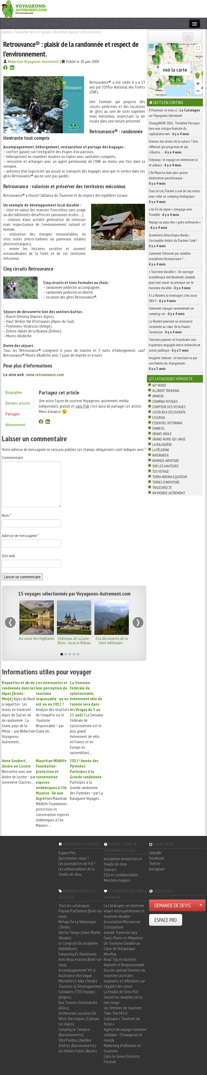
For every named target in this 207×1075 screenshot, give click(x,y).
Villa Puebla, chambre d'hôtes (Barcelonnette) (77, 1042)
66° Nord (159, 385)
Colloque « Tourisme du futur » (122, 1021)
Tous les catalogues (74, 905)
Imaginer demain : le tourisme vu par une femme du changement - (173, 363)
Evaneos (158, 428)
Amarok (158, 396)
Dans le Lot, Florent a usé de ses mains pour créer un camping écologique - (174, 196)
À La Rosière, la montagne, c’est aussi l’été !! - (173, 298)
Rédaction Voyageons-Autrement (33, 61)
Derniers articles (17, 403)
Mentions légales (117, 880)
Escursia (158, 417)
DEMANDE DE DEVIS (172, 905)
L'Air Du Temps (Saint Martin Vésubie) (79, 935)
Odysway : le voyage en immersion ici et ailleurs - (173, 162)
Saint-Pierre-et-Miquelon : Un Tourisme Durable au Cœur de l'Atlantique (124, 943)
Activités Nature (66, 31)
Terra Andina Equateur (169, 476)
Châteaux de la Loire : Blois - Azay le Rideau (74, 640)
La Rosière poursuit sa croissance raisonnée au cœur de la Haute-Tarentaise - (170, 326)
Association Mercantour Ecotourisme (122, 924)
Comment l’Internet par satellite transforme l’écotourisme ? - (170, 259)
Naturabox (160, 455)
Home (6, 31)
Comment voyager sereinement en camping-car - (171, 311)
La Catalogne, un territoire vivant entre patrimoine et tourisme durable (124, 911)
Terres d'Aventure (166, 482)
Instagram (157, 868)
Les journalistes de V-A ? (76, 863)
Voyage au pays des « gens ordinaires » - (175, 225)
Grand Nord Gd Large (168, 439)
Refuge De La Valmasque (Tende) (77, 924)
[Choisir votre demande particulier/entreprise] (201, 905)
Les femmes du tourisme (123, 1007)
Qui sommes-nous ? (73, 858)
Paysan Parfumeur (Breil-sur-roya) (80, 913)
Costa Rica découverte (169, 412)
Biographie (13, 392)
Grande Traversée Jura (120, 932)
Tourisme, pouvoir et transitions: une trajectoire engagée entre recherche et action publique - (174, 345)
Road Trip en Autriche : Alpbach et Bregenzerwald (124, 962)
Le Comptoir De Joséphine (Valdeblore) (78, 945)
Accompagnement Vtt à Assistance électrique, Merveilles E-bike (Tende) (77, 975)
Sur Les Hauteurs (165, 466)
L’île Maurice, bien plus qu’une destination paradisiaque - (168, 178)
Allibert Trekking (165, 390)
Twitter (154, 863)
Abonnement (15, 424)
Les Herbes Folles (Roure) (77, 1050)
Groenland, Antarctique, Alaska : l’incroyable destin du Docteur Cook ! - (174, 240)
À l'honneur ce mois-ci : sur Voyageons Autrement (174, 113)
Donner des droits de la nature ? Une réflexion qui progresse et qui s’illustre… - (173, 147)
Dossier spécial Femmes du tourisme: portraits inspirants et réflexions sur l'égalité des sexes (124, 978)
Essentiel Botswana (167, 423)
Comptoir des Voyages (168, 406)
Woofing (110, 954)
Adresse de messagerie (20, 535)
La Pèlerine (160, 449)
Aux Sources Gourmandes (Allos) (78, 1005)
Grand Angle (162, 433)
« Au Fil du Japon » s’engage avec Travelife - (170, 212)
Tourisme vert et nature (32, 31)
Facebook (156, 858)
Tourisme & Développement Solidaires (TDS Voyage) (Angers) (80, 991)
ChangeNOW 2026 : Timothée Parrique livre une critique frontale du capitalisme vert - (174, 128)
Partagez (12, 413)
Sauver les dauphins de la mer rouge (123, 999)
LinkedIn (155, 852)
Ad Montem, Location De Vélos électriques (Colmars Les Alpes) (78, 1018)
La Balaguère (162, 444)
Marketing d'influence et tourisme (122, 1048)
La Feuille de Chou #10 (121, 991)
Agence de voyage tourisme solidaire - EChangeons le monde (125, 1035)
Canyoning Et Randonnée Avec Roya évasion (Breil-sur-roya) (80, 959)
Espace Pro (66, 852)
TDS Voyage (160, 471)
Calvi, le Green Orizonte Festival (122, 1058)
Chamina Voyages (165, 401)
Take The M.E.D (115, 1013)
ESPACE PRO (165, 919)
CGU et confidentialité (121, 874)
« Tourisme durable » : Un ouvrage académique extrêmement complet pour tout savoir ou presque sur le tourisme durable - (172, 279)
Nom (6, 515)
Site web (8, 555)
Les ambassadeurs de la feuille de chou (76, 871)
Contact (110, 869)
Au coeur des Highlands (36, 638)
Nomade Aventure (165, 460)
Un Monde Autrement (168, 493)
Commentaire (12, 457)
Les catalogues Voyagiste (171, 378)
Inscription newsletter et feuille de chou (123, 861)
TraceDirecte (162, 487)
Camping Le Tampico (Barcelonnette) (74, 1032)
